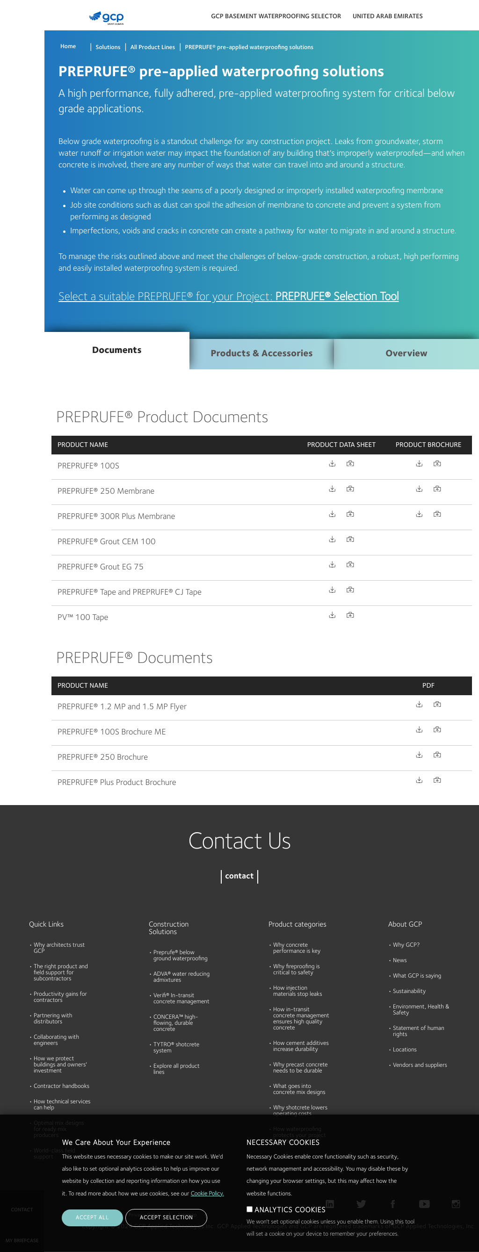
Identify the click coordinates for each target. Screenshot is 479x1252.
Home (68, 47)
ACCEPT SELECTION (166, 1218)
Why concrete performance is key (296, 949)
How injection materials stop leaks (297, 992)
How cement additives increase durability (301, 1047)
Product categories (298, 924)
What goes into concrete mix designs (299, 1090)
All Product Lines (153, 48)
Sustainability (409, 992)
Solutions (108, 48)
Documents (20, 66)
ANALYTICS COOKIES (290, 1210)
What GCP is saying (417, 976)
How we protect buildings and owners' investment (60, 1065)
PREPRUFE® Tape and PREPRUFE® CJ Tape (130, 593)
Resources (18, 102)
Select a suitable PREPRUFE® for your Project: (228, 297)
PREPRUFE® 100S (88, 466)
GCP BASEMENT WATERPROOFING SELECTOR (276, 17)
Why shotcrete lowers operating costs (300, 1111)
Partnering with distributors (53, 1019)
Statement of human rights (418, 1032)
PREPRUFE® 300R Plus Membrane (116, 517)
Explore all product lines (176, 1070)
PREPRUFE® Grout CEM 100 (107, 542)
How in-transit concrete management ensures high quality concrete (301, 1019)
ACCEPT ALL (92, 1218)
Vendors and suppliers (420, 1066)
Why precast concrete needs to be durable (300, 1068)
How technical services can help (62, 1105)
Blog (10, 174)
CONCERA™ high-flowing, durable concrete (175, 1024)
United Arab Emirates (388, 17)
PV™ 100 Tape (83, 618)
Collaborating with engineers (56, 1041)
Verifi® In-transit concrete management (181, 999)
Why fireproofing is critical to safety (296, 970)
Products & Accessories (261, 354)
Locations (405, 1050)
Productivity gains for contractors (60, 998)
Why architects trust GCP (59, 949)
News (400, 961)
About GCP (405, 924)
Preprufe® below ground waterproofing (180, 956)
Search (446, 18)
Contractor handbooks (61, 1087)
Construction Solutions (169, 928)
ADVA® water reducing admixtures (181, 977)
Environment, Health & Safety (421, 1010)
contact (239, 877)
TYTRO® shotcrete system (176, 1048)
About (13, 138)
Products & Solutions (20, 26)
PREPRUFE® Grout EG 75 (101, 567)
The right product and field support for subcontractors (61, 973)
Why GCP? (406, 946)
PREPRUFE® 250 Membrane (106, 492)
